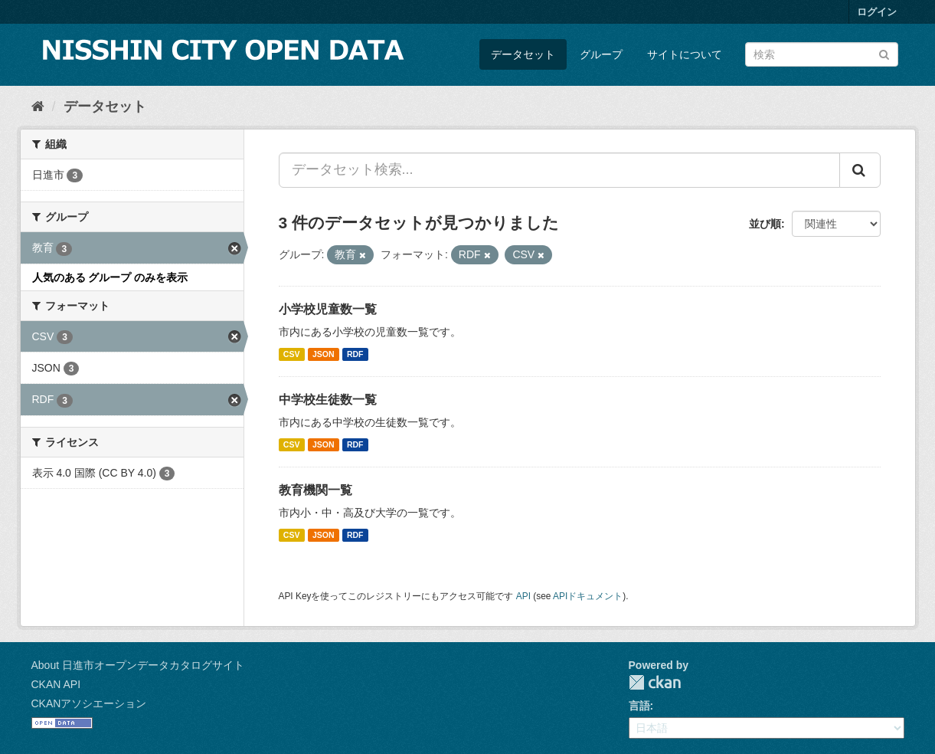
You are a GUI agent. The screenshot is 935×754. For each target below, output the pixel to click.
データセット (523, 54)
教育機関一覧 (315, 490)
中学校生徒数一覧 (328, 399)
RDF (355, 354)
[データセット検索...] (559, 170)
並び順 (765, 224)
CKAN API (56, 684)
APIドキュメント (588, 596)
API (523, 596)
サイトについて (684, 54)
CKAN (655, 682)
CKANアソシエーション (89, 703)
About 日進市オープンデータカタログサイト (137, 665)
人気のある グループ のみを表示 (110, 277)
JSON (323, 354)
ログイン (877, 12)
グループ (601, 54)
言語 (639, 706)
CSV (291, 354)
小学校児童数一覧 (328, 309)
